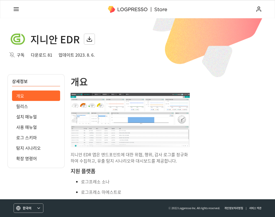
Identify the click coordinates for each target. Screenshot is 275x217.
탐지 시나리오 (28, 148)
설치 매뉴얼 (26, 116)
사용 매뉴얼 (26, 127)
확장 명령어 (26, 158)
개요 (20, 96)
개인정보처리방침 (233, 208)
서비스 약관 (255, 208)
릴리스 (22, 106)
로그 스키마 (26, 137)
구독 (21, 55)
